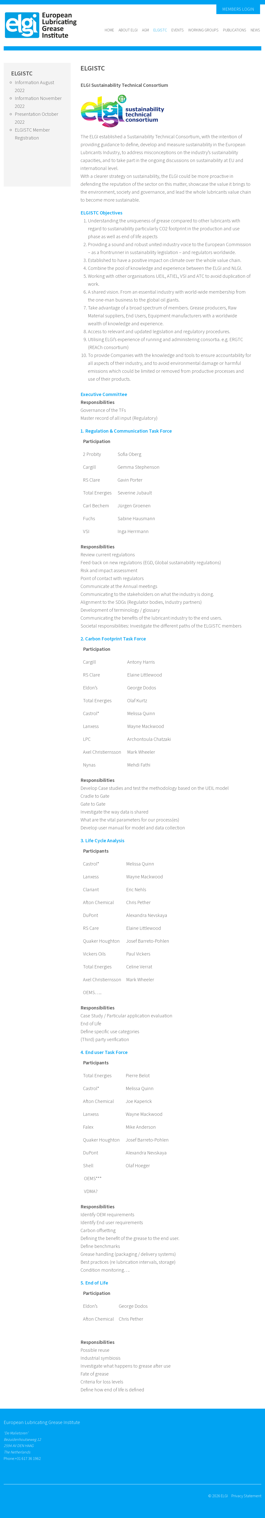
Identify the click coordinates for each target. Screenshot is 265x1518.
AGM (145, 30)
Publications (234, 30)
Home (109, 30)
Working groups (203, 30)
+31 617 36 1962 (28, 1458)
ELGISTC (160, 30)
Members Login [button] (238, 9)
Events (177, 30)
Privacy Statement (246, 1496)
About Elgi (128, 30)
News (255, 30)
